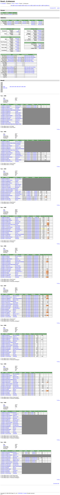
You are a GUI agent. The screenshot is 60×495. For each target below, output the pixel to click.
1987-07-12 (4, 304)
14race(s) (39, 38)
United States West (11, 110)
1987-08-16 (4, 308)
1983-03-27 (4, 143)
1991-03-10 (4, 452)
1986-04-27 (4, 258)
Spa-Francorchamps (20, 148)
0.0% (18, 31)
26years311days (10, 57)
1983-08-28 (4, 157)
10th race (19, 60)
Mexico (8, 275)
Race (12, 5)
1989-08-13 (4, 386)
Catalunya (15, 470)
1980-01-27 (4, 107)
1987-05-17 (4, 298)
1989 (24, 86)
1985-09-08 (4, 232)
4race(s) (39, 24)
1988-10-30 (4, 354)
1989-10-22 (4, 393)
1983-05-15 (4, 147)
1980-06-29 (4, 114)
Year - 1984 (3, 168)
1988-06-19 (4, 342)
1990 (4, 87)
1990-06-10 (4, 418)
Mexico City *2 (16, 339)
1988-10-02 (4, 353)
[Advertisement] (30, 488)
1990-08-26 (4, 426)
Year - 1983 (3, 131)
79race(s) (16, 23)
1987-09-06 (4, 309)
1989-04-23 (4, 375)
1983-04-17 (4, 144)
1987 (20, 86)
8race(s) (17, 21)
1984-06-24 (4, 188)
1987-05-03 (4, 297)
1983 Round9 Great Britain (30, 57)
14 (1, 124)
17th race (19, 61)
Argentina (9, 105)
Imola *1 (17, 145)
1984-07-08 (4, 190)
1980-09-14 (4, 121)
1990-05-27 (4, 416)
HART (35, 197)
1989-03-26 (4, 374)
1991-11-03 (4, 473)
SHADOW (29, 105)
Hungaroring (18, 270)
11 (1, 119)
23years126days (10, 55)
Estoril (16, 199)
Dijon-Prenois (18, 184)
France (8, 114)
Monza (17, 158)
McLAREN (28, 295)
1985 (15, 86)
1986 (18, 86)
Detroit (17, 150)
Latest (58, 8)
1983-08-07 (4, 154)
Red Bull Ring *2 (19, 155)
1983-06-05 (4, 150)
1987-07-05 (4, 302)
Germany (9, 117)
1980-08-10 (4, 117)
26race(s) (39, 35)
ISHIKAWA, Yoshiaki (22, 493)
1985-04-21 (4, 218)
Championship (17, 5)
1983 (11, 86)
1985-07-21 (4, 227)
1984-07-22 (4, 191)
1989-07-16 (4, 383)
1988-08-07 (4, 347)
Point (4, 99)
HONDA (34, 152)
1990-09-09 (4, 427)
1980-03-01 (4, 108)
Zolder (17, 111)
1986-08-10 (4, 270)
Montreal (17, 122)
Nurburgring (17, 198)
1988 (22, 86)
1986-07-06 (4, 265)
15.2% (40, 31)
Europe (8, 159)
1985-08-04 (4, 228)
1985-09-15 (4, 234)
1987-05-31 (4, 299)
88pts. (40, 45)
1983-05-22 (4, 148)
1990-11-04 (4, 433)
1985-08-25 (4, 231)
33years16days (10, 69)
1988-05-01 (4, 336)
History (44, 5)
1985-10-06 (4, 235)
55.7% (39, 44)
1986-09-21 (4, 274)
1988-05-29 (4, 339)
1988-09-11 (4, 350)
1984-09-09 (4, 197)
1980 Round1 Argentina (29, 55)
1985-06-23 (4, 224)
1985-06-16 (4, 223)
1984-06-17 (4, 187)
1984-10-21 (4, 199)
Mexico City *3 (18, 275)
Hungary (9, 270)
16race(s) (9, 21)
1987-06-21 (4, 301)
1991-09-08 (4, 467)
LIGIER (26, 335)
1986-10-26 (4, 277)
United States (10, 190)
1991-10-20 (4, 471)
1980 (4, 86)
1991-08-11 (4, 464)
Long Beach (18, 110)
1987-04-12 (4, 295)
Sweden (10, 14)
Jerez (16, 257)
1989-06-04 (4, 379)
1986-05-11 (4, 260)
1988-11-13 (4, 356)
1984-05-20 (4, 184)
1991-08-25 (4, 466)
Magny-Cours (16, 460)
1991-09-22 (4, 469)
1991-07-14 (4, 462)
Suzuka (14, 315)
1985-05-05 (4, 220)
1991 (6, 87)
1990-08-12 (4, 425)
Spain (8, 257)
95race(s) (9, 23)
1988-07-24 (4, 346)
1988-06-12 (4, 340)
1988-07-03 (4, 343)
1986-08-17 (4, 271)
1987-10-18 (4, 313)
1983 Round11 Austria (29, 58)
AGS (26, 452)
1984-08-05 (4, 192)
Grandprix (37, 5)
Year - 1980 (3, 95)
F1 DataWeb (3, 3)
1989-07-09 (4, 382)
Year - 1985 (3, 207)
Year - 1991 (3, 442)
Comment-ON (53, 8)
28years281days (10, 61)
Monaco (9, 112)
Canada (9, 122)
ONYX (26, 374)
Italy (8, 121)
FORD (35, 105)
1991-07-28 (4, 463)
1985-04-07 (4, 217)
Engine (33, 5)
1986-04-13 (4, 257)
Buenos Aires (18, 105)
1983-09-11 (4, 158)
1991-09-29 (4, 470)
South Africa (9, 108)
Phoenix (15, 379)
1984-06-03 (4, 185)
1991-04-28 (4, 455)
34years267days (10, 68)
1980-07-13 (4, 115)
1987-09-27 (4, 312)
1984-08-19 (4, 194)
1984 (13, 86)
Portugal (9, 199)
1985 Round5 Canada (29, 61)
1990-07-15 (4, 422)
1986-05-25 (4, 261)
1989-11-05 (4, 394)
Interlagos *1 (16, 414)
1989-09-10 (4, 389)
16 (1, 199)
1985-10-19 (4, 237)
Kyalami (17, 108)
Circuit (41, 5)
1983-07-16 (4, 152)
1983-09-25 (4, 159)
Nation (47, 5)
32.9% (39, 37)
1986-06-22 (4, 264)
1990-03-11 (4, 412)
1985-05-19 (4, 221)
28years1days (11, 60)
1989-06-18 (4, 381)
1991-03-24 (4, 453)
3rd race (19, 57)
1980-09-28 (4, 122)
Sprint (21, 5)
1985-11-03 (4, 238)
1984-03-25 (4, 178)
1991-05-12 (4, 456)
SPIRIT (28, 152)
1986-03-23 (4, 256)
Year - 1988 (3, 325)
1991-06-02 (4, 457)
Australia (9, 238)
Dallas (16, 190)
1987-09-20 (4, 311)
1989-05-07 (4, 376)
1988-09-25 (4, 352)
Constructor (28, 5)
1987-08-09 (4, 306)
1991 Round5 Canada (29, 68)
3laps (40, 48)
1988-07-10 (4, 345)
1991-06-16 (4, 459)
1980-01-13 (4, 105)
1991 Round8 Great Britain (30, 67)
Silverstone (18, 152)
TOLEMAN (28, 197)
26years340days (10, 58)
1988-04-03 (4, 335)
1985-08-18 (4, 230)
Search (16, 3)
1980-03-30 (4, 110)
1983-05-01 (4, 145)
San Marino (9, 145)
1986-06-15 (4, 263)
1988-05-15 (4, 338)
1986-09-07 (4, 272)
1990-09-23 (4, 429)
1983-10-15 (4, 161)
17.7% (39, 40)
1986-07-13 (4, 267)
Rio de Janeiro (19, 141)
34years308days (10, 67)
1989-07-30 (4, 385)
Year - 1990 (3, 402)
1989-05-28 (4, 378)
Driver (13, 3)
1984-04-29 (4, 181)
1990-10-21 (4, 432)
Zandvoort (18, 119)
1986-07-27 (4, 268)
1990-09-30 (4, 430)
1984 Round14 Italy (28, 60)
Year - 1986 (3, 246)
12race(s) (39, 30)
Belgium (9, 111)
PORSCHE (36, 295)
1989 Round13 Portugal (29, 69)
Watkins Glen (18, 124)
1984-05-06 (4, 183)
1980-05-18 (4, 112)
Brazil (8, 107)
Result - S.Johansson (7, 1)
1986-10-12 (4, 275)
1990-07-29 (4, 423)
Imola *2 (17, 121)
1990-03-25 (4, 414)
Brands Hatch (18, 115)
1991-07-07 (4, 460)
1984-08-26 (4, 195)
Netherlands (9, 119)
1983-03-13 (4, 141)
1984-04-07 (4, 180)
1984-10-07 (4, 198)
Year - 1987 (3, 285)
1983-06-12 (4, 151)
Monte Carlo (18, 112)
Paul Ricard (18, 114)
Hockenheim (18, 117)
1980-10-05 (4, 124)
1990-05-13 (4, 415)
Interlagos (18, 107)
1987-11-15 (4, 316)
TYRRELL (28, 191)
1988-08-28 (4, 349)
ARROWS (27, 457)
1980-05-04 (4, 111)
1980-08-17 (4, 118)
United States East (11, 124)
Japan (8, 315)
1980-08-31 (4, 119)
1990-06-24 (4, 419)
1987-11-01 (4, 315)
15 (1, 161)
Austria (8, 118)
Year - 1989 (3, 364)
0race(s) (33, 21)
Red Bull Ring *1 (19, 118)
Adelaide (17, 238)
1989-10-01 (4, 392)
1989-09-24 (4, 390)
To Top (58, 129)
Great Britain (10, 115)
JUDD (32, 335)
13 (1, 122)
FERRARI (29, 218)
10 (1, 118)
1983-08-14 (4, 155)
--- (14, 62)
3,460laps (39, 46)
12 (1, 121)
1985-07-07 (4, 225)
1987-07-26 (4, 305)
